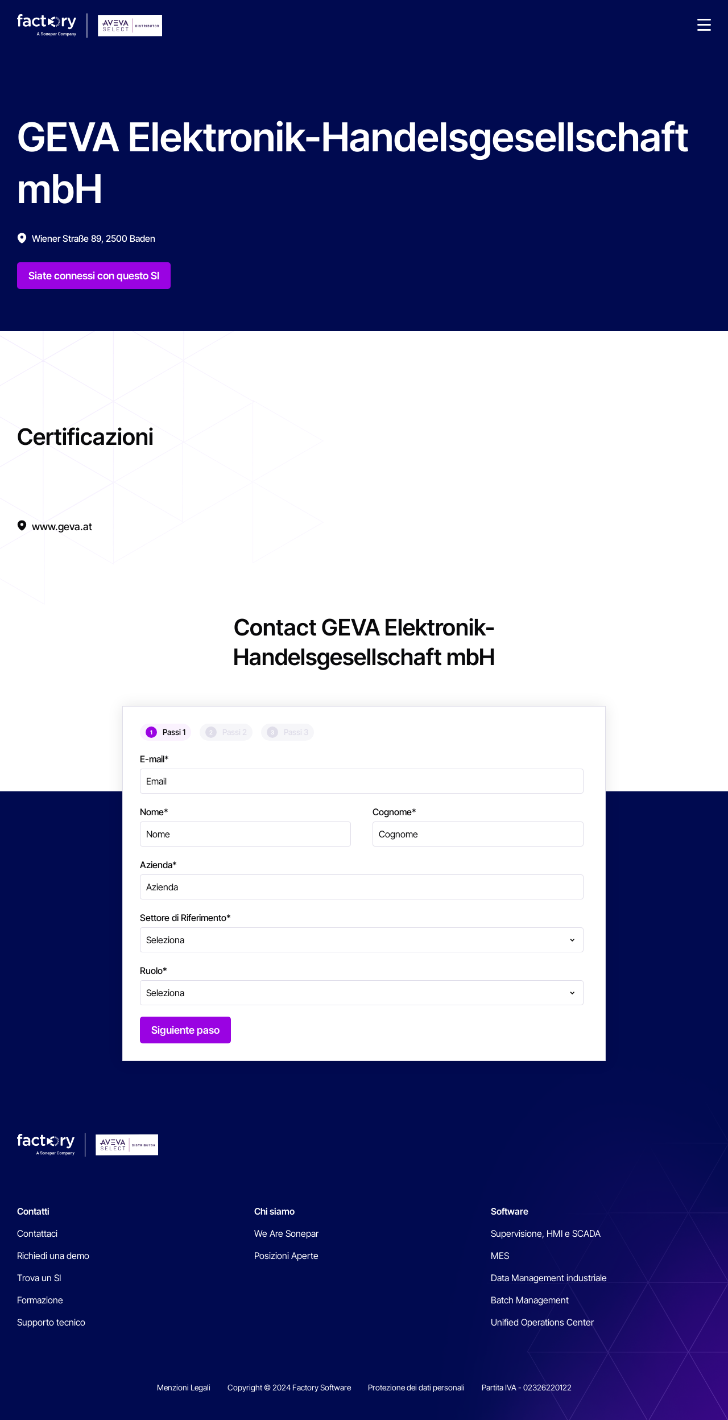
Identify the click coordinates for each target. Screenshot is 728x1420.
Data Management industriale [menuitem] (549, 1277)
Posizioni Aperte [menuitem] (286, 1255)
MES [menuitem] (500, 1255)
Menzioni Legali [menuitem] (183, 1387)
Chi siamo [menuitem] (274, 1211)
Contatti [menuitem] (33, 1211)
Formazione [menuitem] (40, 1300)
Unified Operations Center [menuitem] (542, 1322)
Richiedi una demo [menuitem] (53, 1255)
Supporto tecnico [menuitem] (51, 1322)
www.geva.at (62, 526)
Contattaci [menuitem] (37, 1233)
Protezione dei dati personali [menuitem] (416, 1387)
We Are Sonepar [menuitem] (286, 1233)
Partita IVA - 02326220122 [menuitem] (527, 1387)
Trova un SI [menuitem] (39, 1277)
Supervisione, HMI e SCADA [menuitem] (546, 1233)
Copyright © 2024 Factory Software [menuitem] (289, 1387)
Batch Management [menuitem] (530, 1300)
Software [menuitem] (509, 1211)
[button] (704, 25)
